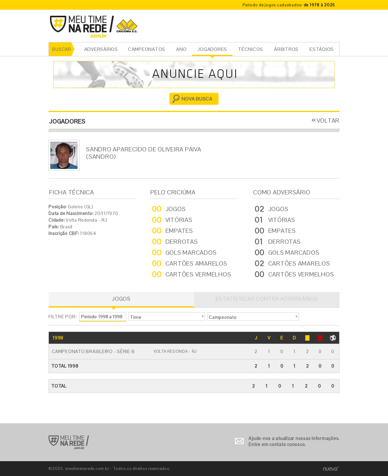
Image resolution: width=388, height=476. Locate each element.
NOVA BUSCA (197, 99)
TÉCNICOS (250, 49)
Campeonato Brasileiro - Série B (93, 351)
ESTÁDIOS (321, 49)
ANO (181, 49)
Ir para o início (68, 442)
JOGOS (121, 298)
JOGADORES (212, 49)
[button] (167, 316)
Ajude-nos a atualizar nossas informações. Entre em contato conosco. (294, 441)
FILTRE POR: (62, 316)
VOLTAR (328, 120)
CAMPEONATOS (146, 49)
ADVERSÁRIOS (101, 49)
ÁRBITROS (286, 49)
